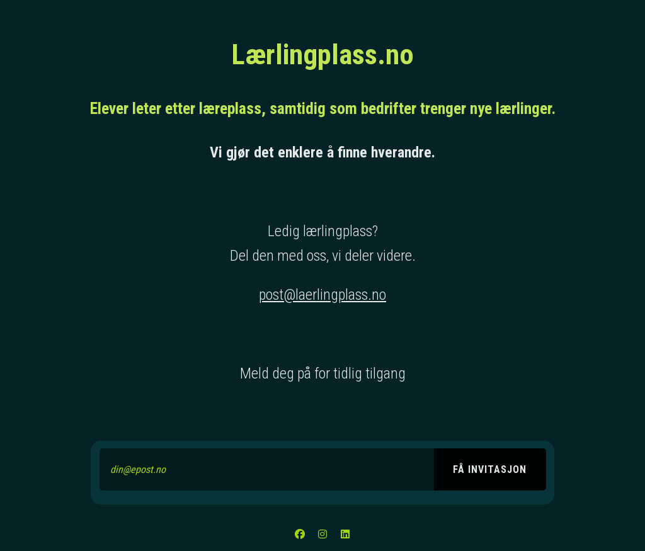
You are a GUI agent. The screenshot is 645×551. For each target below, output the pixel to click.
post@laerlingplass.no (322, 295)
